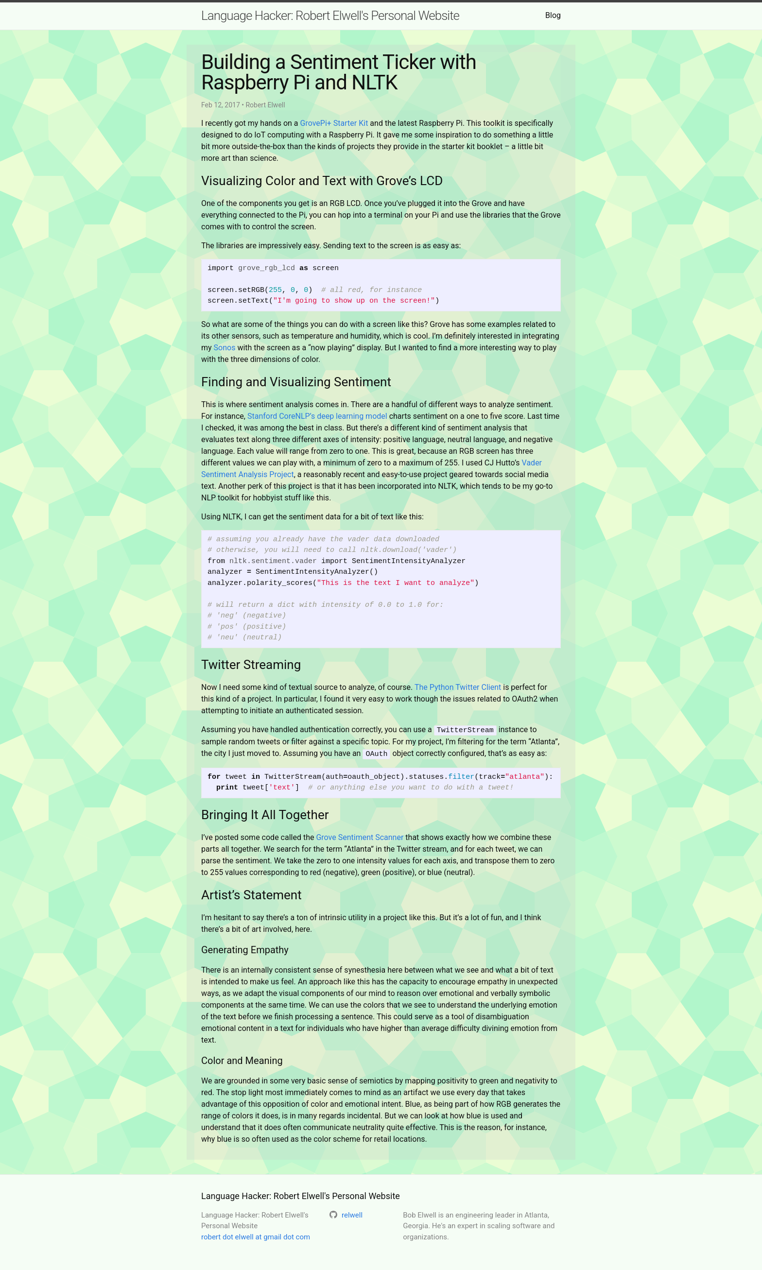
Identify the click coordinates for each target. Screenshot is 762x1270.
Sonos (225, 347)
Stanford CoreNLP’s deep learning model (317, 416)
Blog (553, 15)
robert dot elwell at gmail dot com (255, 1235)
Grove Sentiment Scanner (359, 836)
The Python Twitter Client (458, 687)
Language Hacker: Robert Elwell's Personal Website (330, 15)
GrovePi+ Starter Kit (334, 123)
